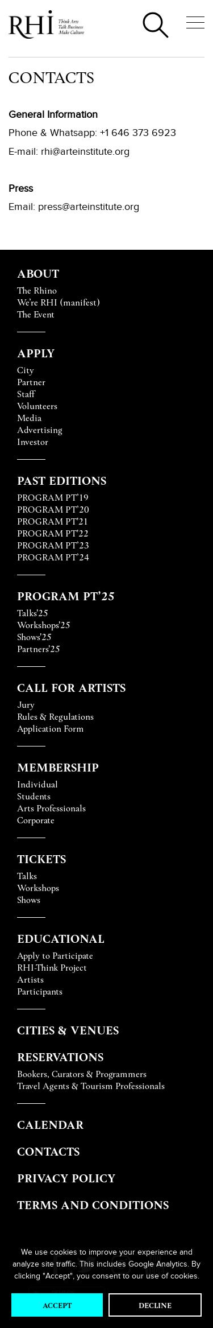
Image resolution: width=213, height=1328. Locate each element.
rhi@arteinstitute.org (85, 151)
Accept (57, 1305)
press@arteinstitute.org (88, 206)
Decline (155, 1305)
